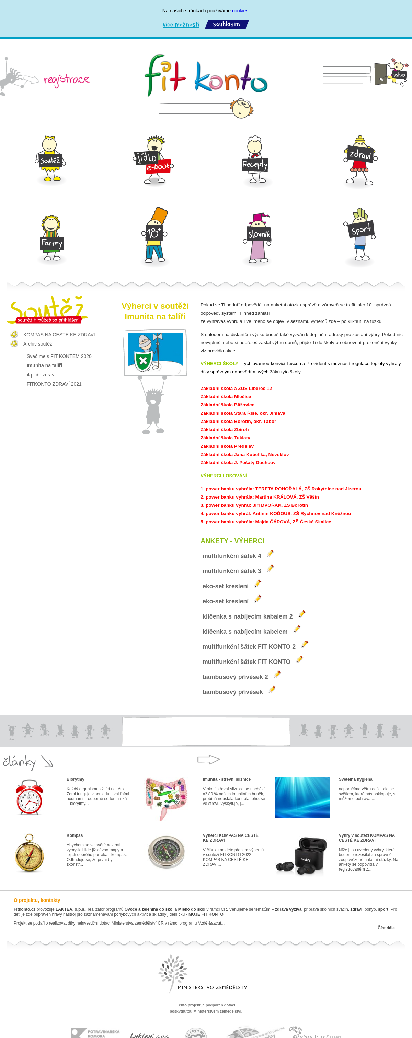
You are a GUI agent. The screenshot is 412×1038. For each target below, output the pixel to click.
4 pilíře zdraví (41, 375)
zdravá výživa (288, 909)
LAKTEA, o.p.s (70, 909)
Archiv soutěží (38, 344)
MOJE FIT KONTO (206, 914)
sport (382, 909)
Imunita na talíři (44, 365)
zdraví (356, 909)
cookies (240, 10)
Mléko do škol (191, 909)
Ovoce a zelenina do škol (149, 909)
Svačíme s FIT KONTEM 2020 (59, 356)
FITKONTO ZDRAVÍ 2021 (54, 384)
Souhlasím (227, 24)
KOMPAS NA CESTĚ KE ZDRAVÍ (59, 334)
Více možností (181, 24)
